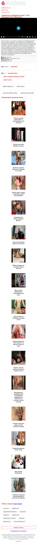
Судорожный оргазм (9, 511)
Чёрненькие (14, 66)
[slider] (10, 37)
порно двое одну (12, 73)
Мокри (21, 518)
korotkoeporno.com (6, 7)
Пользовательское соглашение (18, 531)
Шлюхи (23, 511)
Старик (6, 515)
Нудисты (15, 515)
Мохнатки (6, 521)
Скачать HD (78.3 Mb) (27, 93)
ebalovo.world (4, 10)
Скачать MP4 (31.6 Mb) (10, 93)
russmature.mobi (5, 12)
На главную (18, 541)
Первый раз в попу (9, 518)
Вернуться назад (18, 527)
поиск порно (17, 504)
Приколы (15, 508)
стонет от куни (7, 79)
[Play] (1, 37)
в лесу (6, 508)
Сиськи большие (19, 521)
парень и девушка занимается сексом (13, 76)
